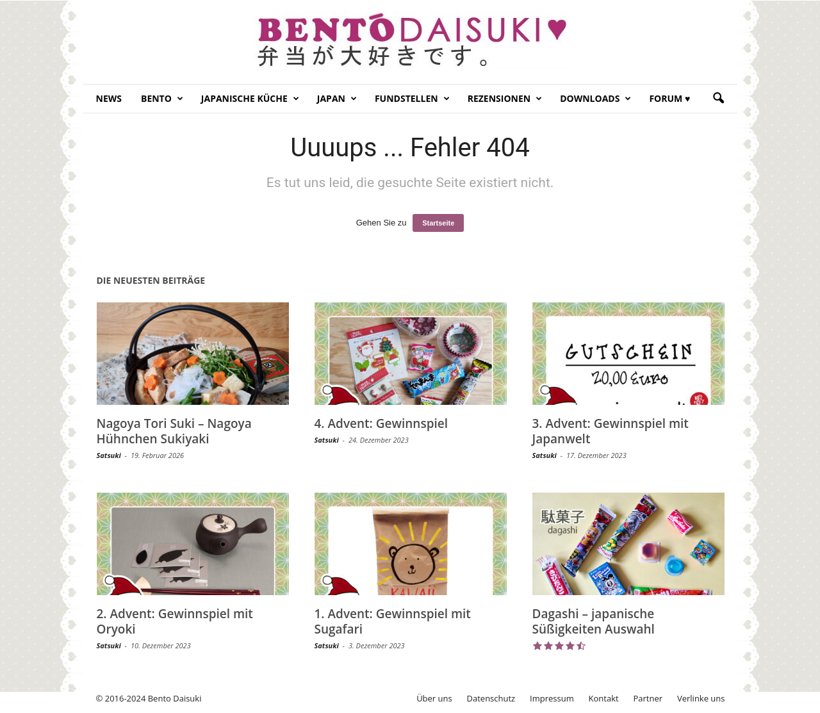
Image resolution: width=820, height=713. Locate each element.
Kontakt (604, 698)
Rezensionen (505, 99)
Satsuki (109, 455)
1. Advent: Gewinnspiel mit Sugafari (393, 621)
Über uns (434, 698)
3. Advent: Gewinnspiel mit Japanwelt (610, 431)
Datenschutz (491, 698)
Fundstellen (412, 99)
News (109, 98)
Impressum (552, 698)
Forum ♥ (669, 98)
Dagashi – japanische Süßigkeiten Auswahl (593, 621)
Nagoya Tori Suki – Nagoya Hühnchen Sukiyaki (174, 431)
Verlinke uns (701, 698)
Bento (162, 99)
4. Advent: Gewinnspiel (381, 423)
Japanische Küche (250, 99)
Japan (337, 99)
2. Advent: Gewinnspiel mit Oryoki (175, 621)
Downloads (595, 99)
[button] (718, 99)
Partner (648, 698)
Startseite (438, 223)
